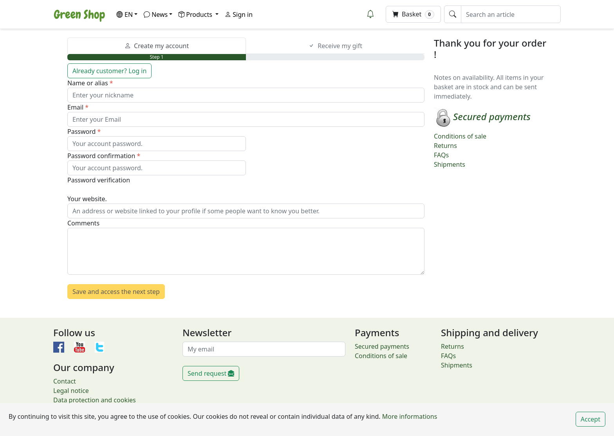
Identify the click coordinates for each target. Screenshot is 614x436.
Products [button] (196, 14)
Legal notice (71, 390)
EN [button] (124, 14)
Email (75, 107)
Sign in (239, 14)
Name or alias (87, 83)
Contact (64, 381)
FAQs (441, 155)
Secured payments (382, 346)
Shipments (449, 164)
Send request (211, 373)
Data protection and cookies (94, 400)
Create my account (157, 45)
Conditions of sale (460, 136)
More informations (409, 416)
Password (81, 131)
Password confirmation (101, 155)
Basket (413, 14)
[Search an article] (511, 14)
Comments (83, 223)
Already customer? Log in (109, 71)
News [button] (156, 14)
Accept (590, 419)
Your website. (87, 199)
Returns (445, 145)
